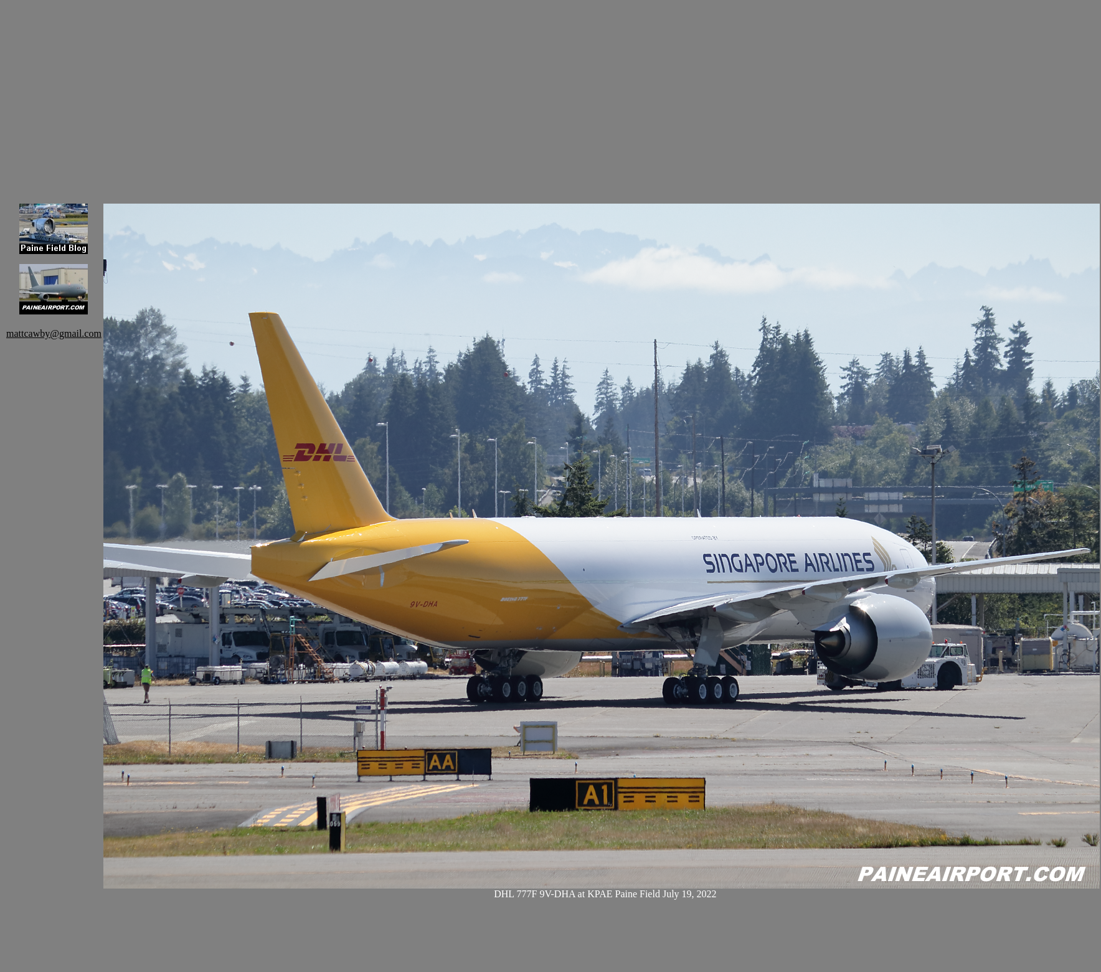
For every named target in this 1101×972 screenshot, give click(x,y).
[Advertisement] (261, 93)
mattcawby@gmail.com (54, 333)
